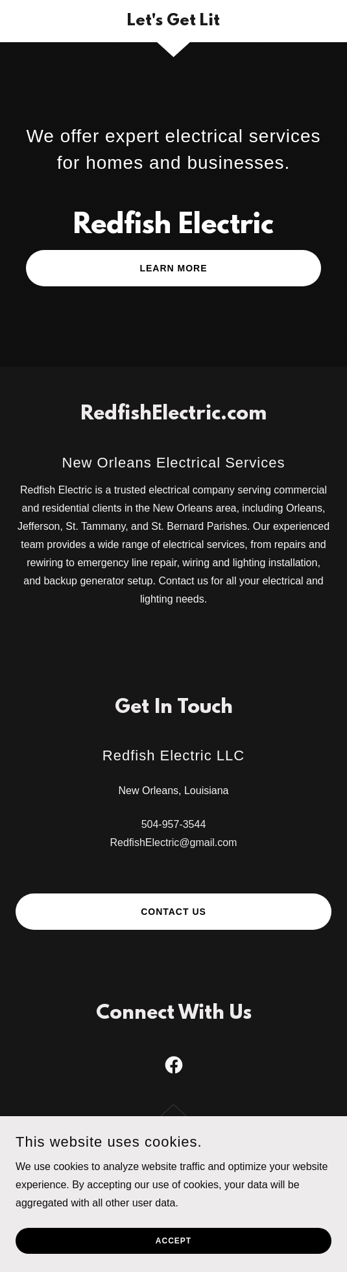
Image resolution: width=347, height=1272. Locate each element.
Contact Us (173, 911)
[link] (173, 21)
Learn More (173, 268)
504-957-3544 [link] (173, 824)
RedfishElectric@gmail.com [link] (173, 842)
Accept (173, 1240)
